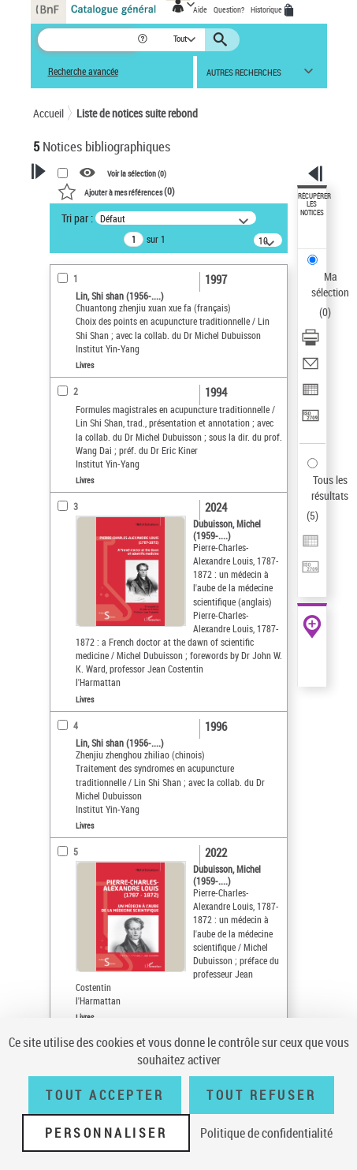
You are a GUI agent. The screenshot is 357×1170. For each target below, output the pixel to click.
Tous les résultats (329, 487)
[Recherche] (87, 39)
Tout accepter (105, 1095)
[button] (143, 39)
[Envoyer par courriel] (310, 368)
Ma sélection (330, 284)
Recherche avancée (83, 71)
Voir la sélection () (136, 172)
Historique (267, 9)
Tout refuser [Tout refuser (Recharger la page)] (261, 1095)
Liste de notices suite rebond (137, 113)
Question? (229, 9)
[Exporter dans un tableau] (310, 394)
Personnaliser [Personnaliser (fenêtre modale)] (106, 1133)
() (116, 190)
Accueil (48, 113)
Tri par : (77, 218)
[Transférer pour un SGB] (310, 420)
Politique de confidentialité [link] (266, 1133)
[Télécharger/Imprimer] (310, 342)
